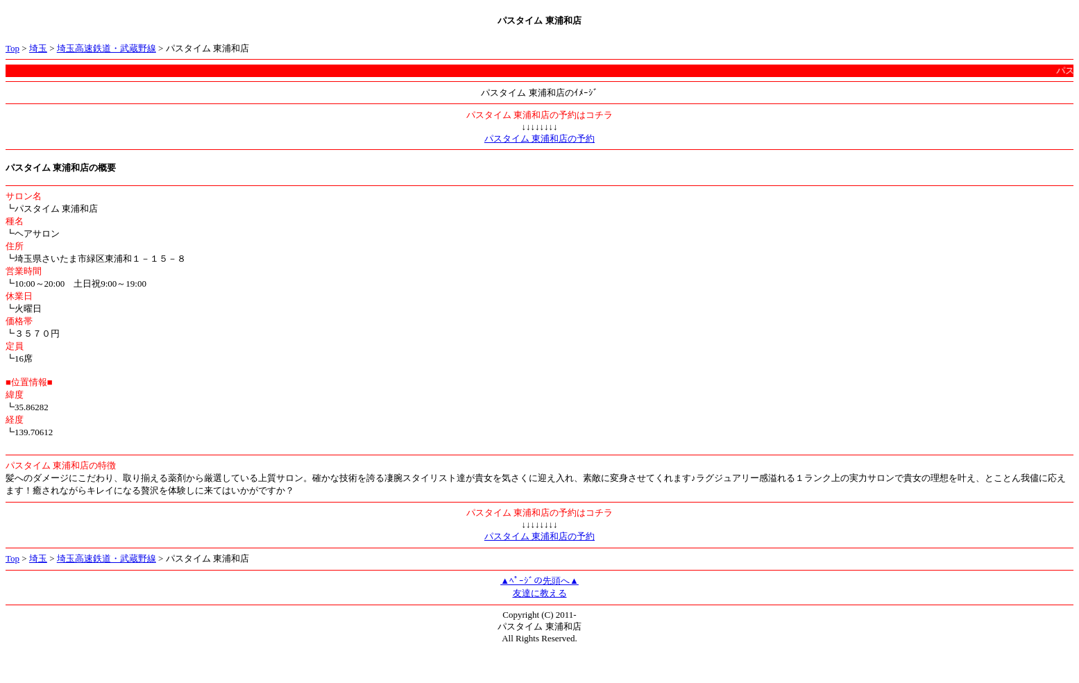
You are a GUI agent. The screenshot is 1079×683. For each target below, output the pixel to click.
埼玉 (38, 48)
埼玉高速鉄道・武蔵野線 (106, 48)
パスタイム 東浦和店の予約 (539, 138)
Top (12, 48)
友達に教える (540, 593)
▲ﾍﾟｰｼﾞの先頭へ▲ (539, 580)
